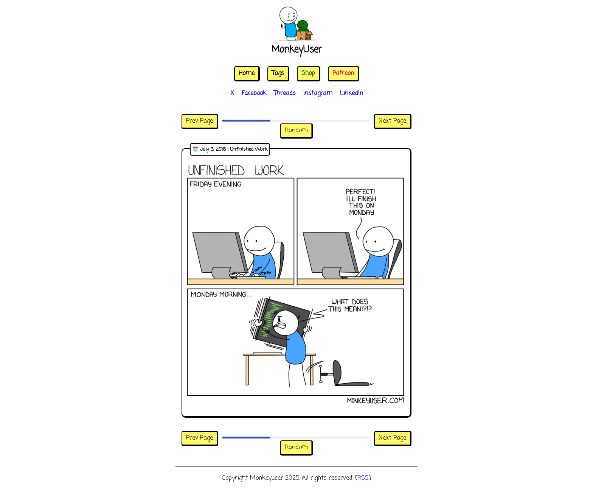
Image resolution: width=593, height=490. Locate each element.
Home (247, 73)
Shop (308, 73)
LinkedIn (351, 93)
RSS (363, 478)
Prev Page (199, 121)
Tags (278, 73)
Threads (285, 93)
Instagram (317, 93)
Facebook (254, 93)
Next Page (392, 121)
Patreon (343, 73)
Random (296, 130)
